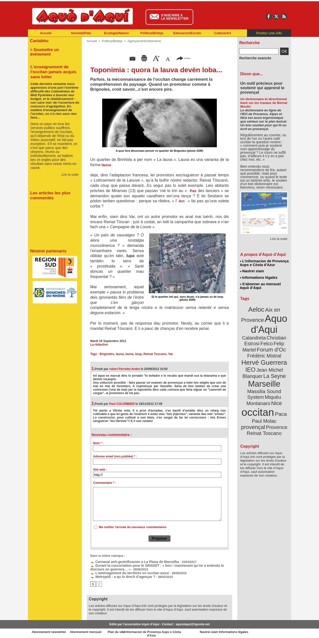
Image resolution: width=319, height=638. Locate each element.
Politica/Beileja (151, 33)
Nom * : (98, 443)
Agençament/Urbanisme (142, 41)
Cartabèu (38, 40)
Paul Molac (253, 397)
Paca (279, 390)
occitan (258, 389)
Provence (257, 402)
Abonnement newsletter (50, 630)
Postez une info (269, 33)
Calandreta (276, 326)
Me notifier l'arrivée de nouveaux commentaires (132, 527)
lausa (119, 354)
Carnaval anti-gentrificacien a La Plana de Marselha (129, 561)
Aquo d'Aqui (263, 320)
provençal (275, 397)
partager (183, 58)
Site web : (100, 469)
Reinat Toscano (153, 354)
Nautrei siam (252, 271)
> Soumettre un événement (52, 49)
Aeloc (257, 307)
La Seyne (273, 361)
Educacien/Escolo (187, 33)
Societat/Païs (81, 33)
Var (167, 354)
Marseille (256, 369)
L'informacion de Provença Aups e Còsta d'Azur (263, 263)
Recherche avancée (253, 58)
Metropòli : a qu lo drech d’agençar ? (119, 575)
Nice (275, 380)
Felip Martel (257, 338)
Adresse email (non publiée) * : (115, 456)
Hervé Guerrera (264, 350)
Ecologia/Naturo (116, 33)
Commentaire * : (104, 483)
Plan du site (137, 630)
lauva (128, 354)
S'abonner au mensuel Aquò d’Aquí (260, 284)
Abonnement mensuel (94, 630)
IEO (252, 356)
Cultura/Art (222, 33)
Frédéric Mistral (269, 343)
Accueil (45, 33)
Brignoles (106, 354)
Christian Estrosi (258, 332)
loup (137, 354)
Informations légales (258, 277)
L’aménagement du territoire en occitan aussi (125, 572)
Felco (280, 332)
